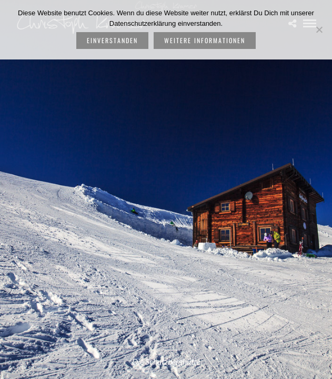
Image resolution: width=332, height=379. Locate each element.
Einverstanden (112, 40)
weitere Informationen (204, 40)
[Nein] (319, 29)
